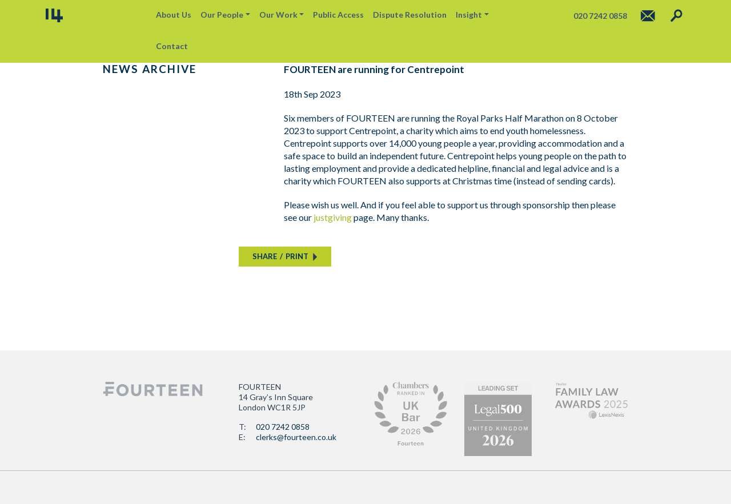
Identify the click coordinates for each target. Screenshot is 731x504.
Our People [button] (221, 14)
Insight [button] (469, 14)
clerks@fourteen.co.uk (296, 437)
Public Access (338, 14)
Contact (172, 46)
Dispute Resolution (410, 14)
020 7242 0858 (283, 427)
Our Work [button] (278, 14)
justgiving (333, 217)
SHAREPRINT (280, 256)
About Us (173, 14)
